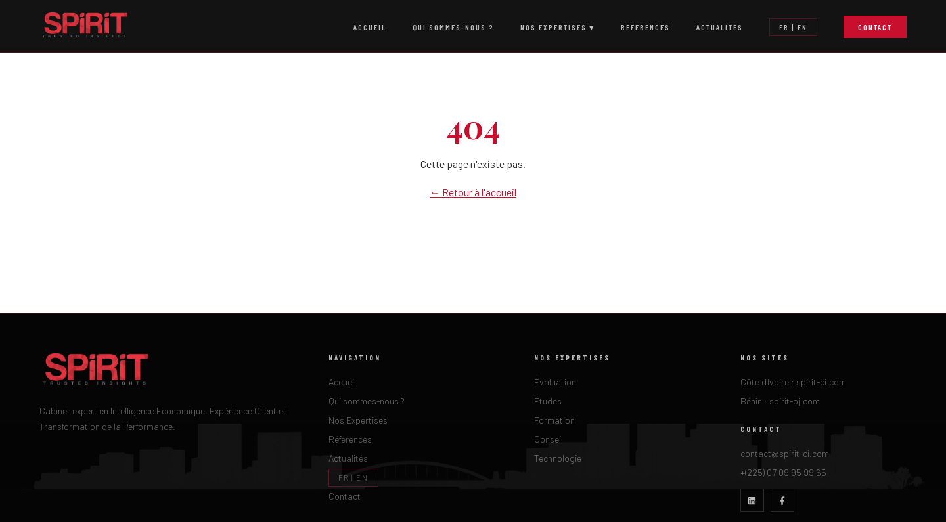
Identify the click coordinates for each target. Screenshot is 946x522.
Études (548, 400)
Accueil (369, 27)
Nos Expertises (358, 419)
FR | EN (793, 27)
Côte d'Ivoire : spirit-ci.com (793, 381)
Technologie (557, 458)
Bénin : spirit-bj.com (780, 400)
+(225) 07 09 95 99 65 (783, 472)
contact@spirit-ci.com (784, 453)
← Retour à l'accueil (473, 192)
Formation (554, 419)
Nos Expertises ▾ (557, 27)
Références (645, 27)
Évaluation (555, 381)
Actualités (719, 27)
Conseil (548, 439)
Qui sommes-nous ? (453, 27)
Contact (875, 27)
